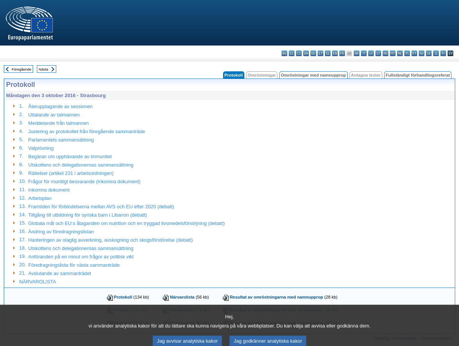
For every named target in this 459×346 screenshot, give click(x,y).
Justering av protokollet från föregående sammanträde (86, 131)
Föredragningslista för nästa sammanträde (73, 265)
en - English (335, 53)
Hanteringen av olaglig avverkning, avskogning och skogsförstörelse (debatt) (110, 240)
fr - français (342, 53)
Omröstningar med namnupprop (313, 75)
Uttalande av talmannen (53, 115)
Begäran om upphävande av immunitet (70, 156)
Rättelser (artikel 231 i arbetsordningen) (71, 173)
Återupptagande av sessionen (60, 106)
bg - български (284, 53)
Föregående (22, 69)
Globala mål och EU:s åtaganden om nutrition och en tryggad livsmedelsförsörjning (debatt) (126, 223)
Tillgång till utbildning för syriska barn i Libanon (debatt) (87, 215)
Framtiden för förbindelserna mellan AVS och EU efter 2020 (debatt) (101, 206)
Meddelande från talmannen (58, 123)
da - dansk (306, 53)
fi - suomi (443, 53)
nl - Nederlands (400, 53)
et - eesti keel (320, 53)
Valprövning (41, 148)
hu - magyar (385, 53)
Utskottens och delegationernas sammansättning (80, 165)
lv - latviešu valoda (371, 53)
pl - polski (407, 53)
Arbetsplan (39, 198)
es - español (291, 53)
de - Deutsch (313, 53)
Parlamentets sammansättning (61, 140)
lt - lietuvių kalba (378, 53)
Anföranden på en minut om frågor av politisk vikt (80, 257)
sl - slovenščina (436, 53)
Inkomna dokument (49, 190)
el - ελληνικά (328, 53)
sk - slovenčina (429, 53)
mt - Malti (393, 53)
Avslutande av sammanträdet (59, 273)
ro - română (421, 53)
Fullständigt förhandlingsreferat (418, 75)
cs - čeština (299, 53)
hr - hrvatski (356, 53)
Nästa (43, 69)
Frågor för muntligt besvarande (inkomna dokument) (84, 181)
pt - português (414, 53)
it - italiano (364, 53)
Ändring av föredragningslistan (61, 231)
